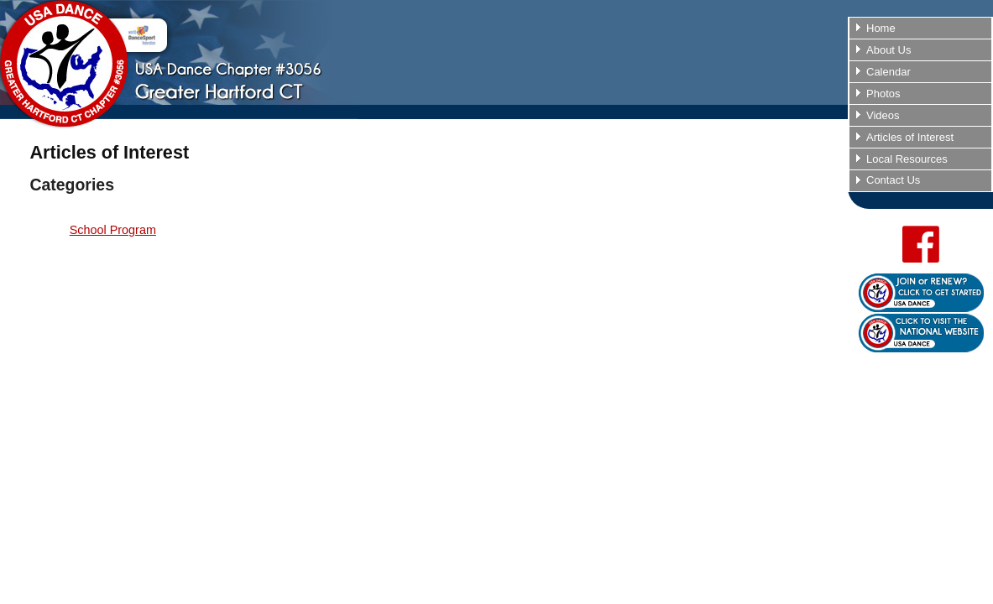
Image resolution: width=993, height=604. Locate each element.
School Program (113, 230)
